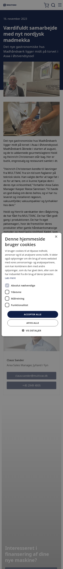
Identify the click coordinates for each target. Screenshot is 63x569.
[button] (31, 330)
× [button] (56, 236)
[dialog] (31, 284)
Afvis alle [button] (32, 322)
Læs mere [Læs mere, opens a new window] (10, 277)
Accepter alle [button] (32, 314)
